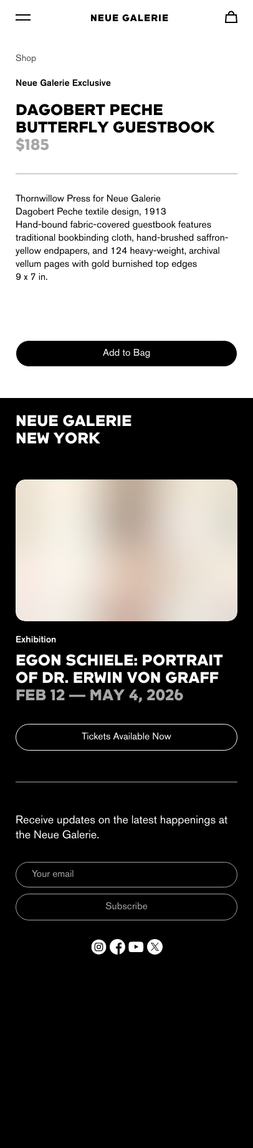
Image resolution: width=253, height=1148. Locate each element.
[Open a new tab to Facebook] (117, 947)
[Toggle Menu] (23, 16)
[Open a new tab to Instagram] (99, 947)
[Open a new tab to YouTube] (136, 947)
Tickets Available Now (126, 737)
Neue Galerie (129, 18)
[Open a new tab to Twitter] (155, 947)
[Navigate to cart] (231, 16)
